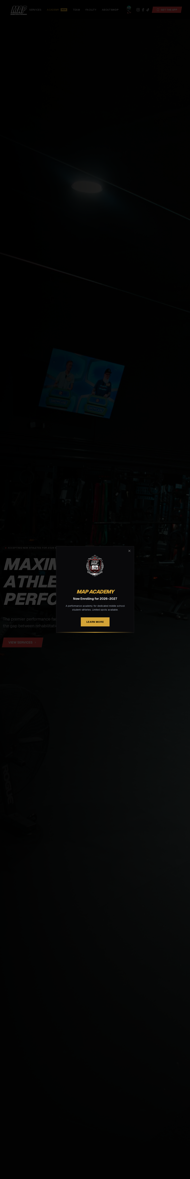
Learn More (95, 621)
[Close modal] (129, 551)
